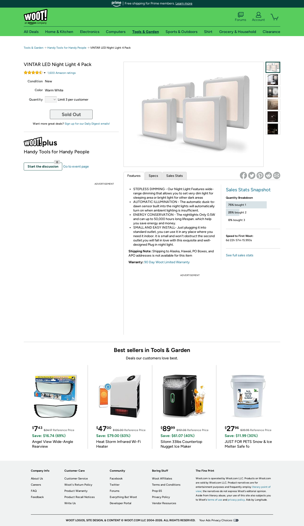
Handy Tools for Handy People (66, 47)
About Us (37, 478)
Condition (35, 81)
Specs (153, 176)
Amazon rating (62, 73)
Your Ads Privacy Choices (215, 520)
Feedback (37, 497)
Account (258, 17)
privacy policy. (236, 499)
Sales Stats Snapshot (248, 190)
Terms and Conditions (166, 484)
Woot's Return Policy (78, 484)
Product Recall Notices (79, 497)
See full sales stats (239, 255)
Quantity (36, 100)
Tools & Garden (33, 47)
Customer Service (76, 478)
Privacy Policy (161, 497)
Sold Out (71, 114)
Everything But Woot (123, 497)
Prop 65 (157, 491)
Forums (240, 17)
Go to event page (76, 166)
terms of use (215, 499)
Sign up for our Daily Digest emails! (87, 123)
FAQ (34, 491)
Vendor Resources (164, 503)
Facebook (116, 478)
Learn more (184, 3)
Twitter (114, 484)
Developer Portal (120, 503)
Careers (36, 484)
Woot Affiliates (162, 478)
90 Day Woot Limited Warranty (167, 262)
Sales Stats (174, 176)
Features (134, 176)
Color (39, 90)
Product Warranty (75, 491)
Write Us (70, 503)
